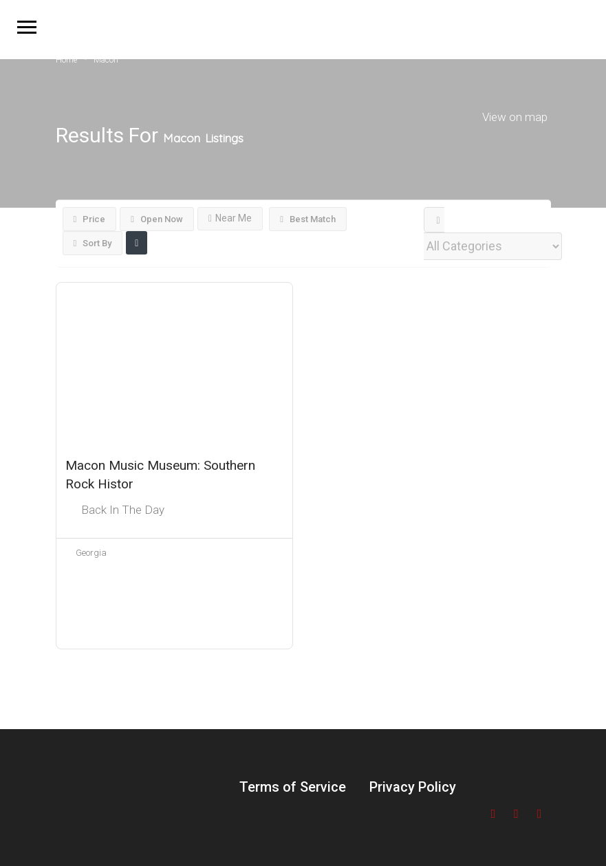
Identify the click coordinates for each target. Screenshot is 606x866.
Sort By (93, 243)
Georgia (91, 553)
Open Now (157, 219)
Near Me (230, 218)
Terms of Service (292, 787)
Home (66, 60)
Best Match (308, 219)
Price (90, 219)
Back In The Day (122, 510)
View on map (515, 116)
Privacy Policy (412, 787)
